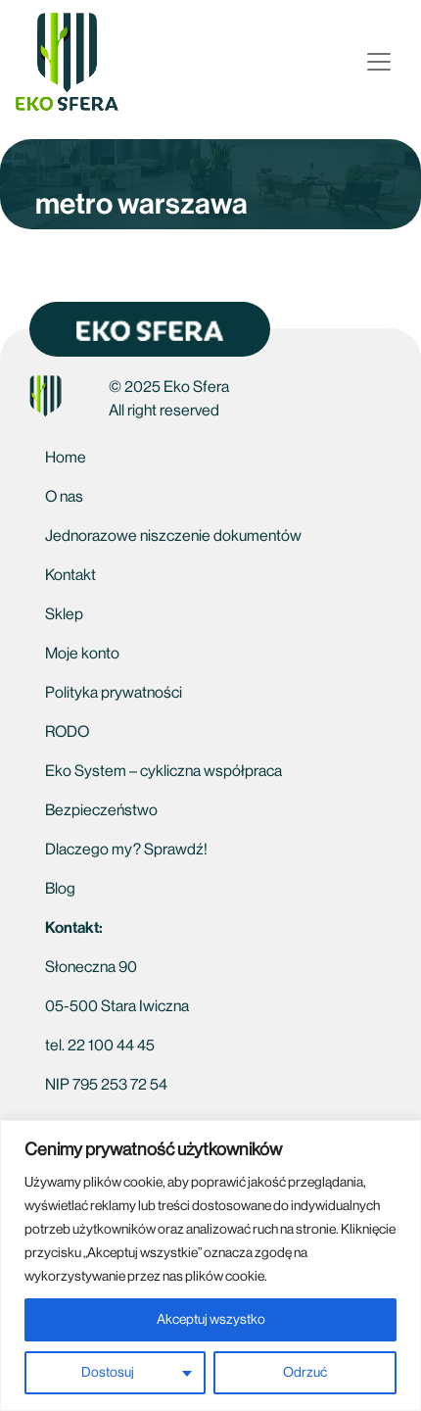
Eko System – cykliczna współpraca (163, 771)
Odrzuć (305, 1373)
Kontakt (70, 575)
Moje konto (82, 653)
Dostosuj (107, 1373)
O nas (64, 497)
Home (65, 457)
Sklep (64, 614)
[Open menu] (378, 61)
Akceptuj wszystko (211, 1320)
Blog (60, 889)
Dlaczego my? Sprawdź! (126, 849)
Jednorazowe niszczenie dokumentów (173, 536)
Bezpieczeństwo (101, 810)
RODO (67, 732)
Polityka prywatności (113, 693)
